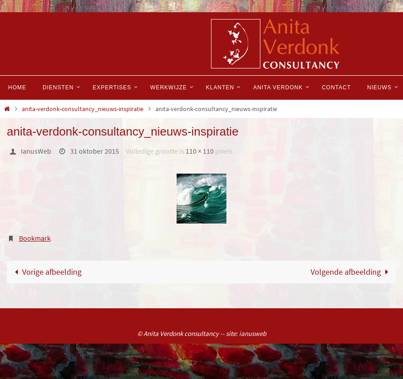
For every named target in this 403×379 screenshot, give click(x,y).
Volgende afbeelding (351, 272)
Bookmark (35, 238)
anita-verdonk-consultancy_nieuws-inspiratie (83, 109)
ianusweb (252, 333)
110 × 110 (200, 150)
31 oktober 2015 (94, 150)
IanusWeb (36, 150)
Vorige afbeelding (46, 272)
